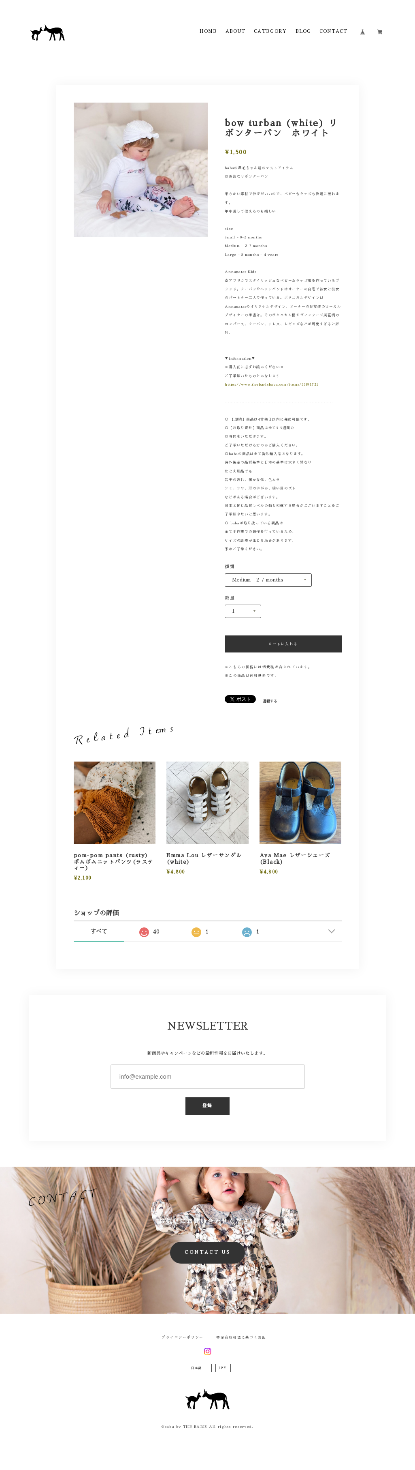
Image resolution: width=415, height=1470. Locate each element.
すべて (98, 931)
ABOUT (235, 32)
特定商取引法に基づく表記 (241, 1337)
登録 (207, 1105)
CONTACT (333, 32)
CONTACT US (207, 1252)
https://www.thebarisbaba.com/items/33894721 (272, 384)
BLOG (303, 32)
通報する (270, 701)
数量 (230, 598)
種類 (230, 567)
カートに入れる (283, 644)
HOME (208, 32)
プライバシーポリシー (182, 1337)
